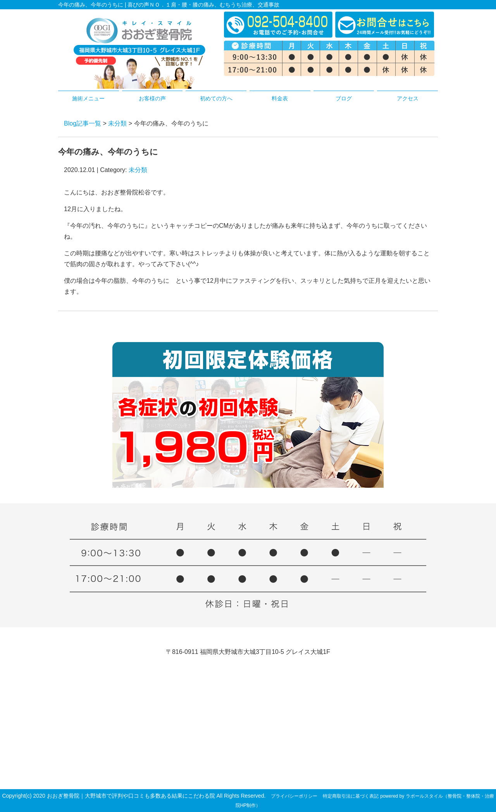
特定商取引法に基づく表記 (351, 796)
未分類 (117, 123)
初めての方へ (216, 98)
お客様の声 (152, 98)
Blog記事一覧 (82, 123)
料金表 (280, 98)
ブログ (344, 98)
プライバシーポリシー (294, 796)
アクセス (407, 98)
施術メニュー (88, 98)
